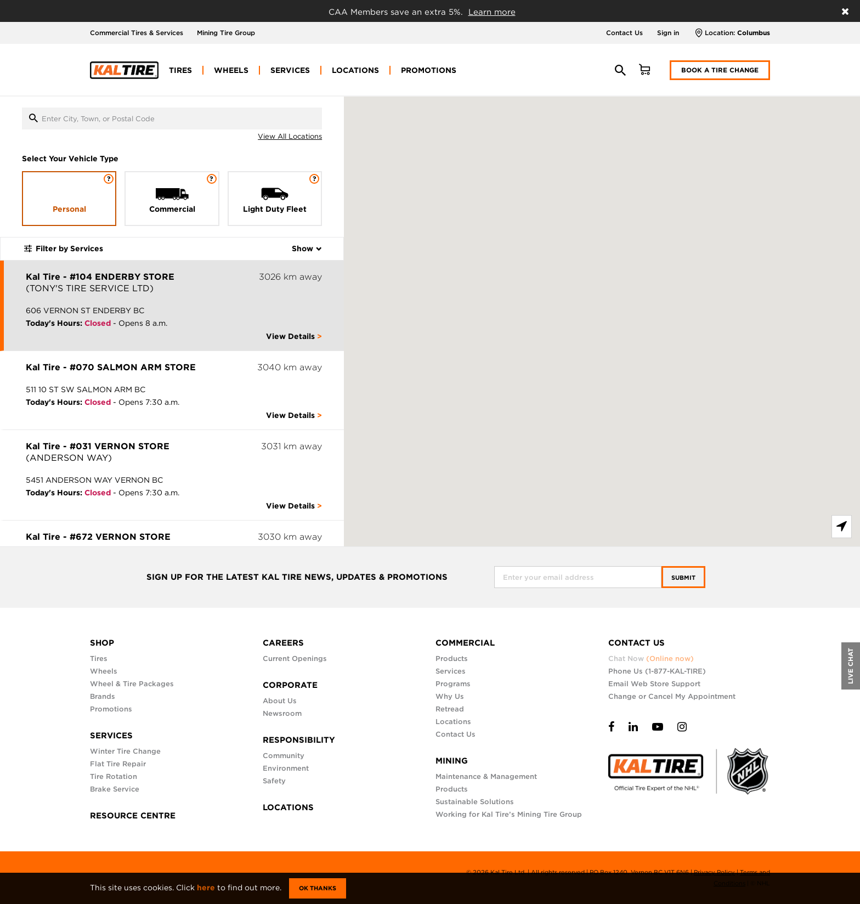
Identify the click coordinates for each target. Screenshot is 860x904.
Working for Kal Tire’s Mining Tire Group (508, 814)
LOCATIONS (288, 807)
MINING (451, 761)
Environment (286, 768)
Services (450, 671)
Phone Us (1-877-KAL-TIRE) (657, 671)
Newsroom (282, 713)
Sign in (668, 33)
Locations (453, 721)
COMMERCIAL (465, 643)
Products (451, 658)
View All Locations (290, 136)
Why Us (449, 696)
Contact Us (624, 33)
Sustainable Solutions (474, 802)
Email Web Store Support (654, 684)
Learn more (492, 12)
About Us (280, 701)
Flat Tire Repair (118, 764)
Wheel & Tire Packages (132, 684)
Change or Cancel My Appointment (671, 696)
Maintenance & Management (486, 776)
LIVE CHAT (850, 666)
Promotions (111, 709)
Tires (99, 658)
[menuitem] (180, 70)
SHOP (102, 643)
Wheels (103, 671)
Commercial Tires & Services (136, 33)
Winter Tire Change (125, 751)
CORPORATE (290, 685)
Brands (102, 696)
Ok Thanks (317, 888)
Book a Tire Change (720, 70)
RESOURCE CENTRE (133, 816)
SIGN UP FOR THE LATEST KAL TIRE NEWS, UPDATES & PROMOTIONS (297, 577)
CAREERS (283, 643)
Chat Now (651, 658)
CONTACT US (636, 643)
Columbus (753, 33)
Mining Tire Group (226, 33)
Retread (449, 709)
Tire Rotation (113, 776)
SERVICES (111, 736)
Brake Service (114, 789)
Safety (274, 781)
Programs (453, 684)
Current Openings (295, 658)
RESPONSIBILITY (299, 740)
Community (283, 756)
